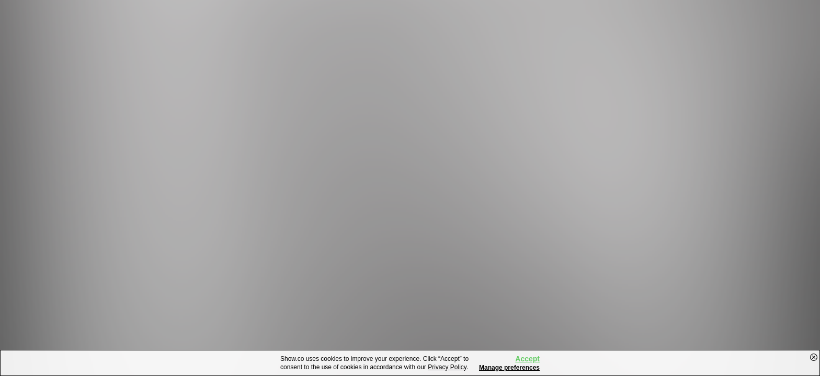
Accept (527, 359)
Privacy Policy (447, 367)
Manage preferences (509, 367)
